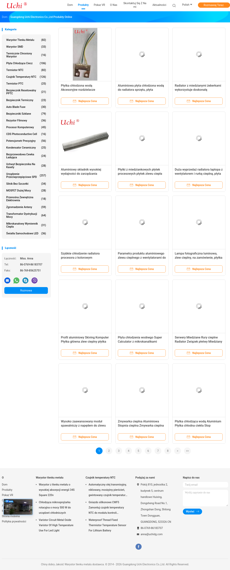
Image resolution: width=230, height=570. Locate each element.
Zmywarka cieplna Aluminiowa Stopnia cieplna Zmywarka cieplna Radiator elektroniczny (141, 425)
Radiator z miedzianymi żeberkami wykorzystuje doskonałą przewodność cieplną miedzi (198, 90)
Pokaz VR (7, 495)
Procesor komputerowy (26, 127)
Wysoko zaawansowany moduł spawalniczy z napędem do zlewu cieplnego (83, 425)
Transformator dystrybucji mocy (26, 215)
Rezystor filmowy (26, 120)
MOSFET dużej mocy (26, 190)
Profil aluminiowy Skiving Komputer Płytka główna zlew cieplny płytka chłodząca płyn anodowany (85, 341)
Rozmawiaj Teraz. (214, 5)
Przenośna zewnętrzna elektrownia (26, 199)
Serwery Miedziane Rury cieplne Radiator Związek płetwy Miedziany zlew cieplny (198, 341)
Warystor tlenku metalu (26, 40)
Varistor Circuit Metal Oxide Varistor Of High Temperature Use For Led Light (56, 525)
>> (187, 450)
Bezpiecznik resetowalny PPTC (26, 92)
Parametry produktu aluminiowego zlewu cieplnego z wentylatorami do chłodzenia (142, 258)
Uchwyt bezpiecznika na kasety (26, 166)
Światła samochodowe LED (26, 233)
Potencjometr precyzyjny (26, 141)
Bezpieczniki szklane (26, 114)
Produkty (7, 489)
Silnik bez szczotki (26, 184)
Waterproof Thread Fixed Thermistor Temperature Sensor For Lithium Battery (107, 525)
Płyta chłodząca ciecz (26, 63)
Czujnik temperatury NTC (26, 77)
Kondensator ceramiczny (26, 147)
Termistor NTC (26, 70)
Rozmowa (26, 290)
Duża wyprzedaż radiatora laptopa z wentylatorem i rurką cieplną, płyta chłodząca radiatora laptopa (199, 174)
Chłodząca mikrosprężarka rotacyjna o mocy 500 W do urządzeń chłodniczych (55, 507)
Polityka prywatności (14, 521)
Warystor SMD (26, 47)
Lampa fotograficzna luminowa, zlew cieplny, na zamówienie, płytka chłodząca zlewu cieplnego (198, 258)
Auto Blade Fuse (26, 107)
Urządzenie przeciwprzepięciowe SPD (26, 175)
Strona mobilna (11, 516)
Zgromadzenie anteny (26, 207)
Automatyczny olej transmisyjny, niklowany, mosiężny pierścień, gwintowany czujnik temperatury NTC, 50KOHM (108, 490)
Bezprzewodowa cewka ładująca (26, 156)
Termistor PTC (26, 83)
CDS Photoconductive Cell (26, 134)
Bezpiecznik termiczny (26, 100)
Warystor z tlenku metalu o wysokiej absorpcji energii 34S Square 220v (57, 490)
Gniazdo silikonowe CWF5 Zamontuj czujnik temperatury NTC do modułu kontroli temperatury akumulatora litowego (106, 508)
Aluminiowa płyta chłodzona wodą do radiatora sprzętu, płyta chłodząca (141, 90)
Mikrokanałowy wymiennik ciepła (26, 225)
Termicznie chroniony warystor (26, 55)
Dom (4, 484)
